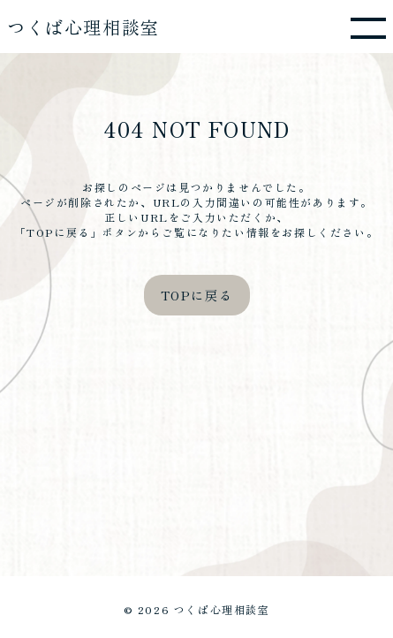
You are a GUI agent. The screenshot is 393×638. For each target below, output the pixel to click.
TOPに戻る (197, 295)
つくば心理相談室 (83, 27)
